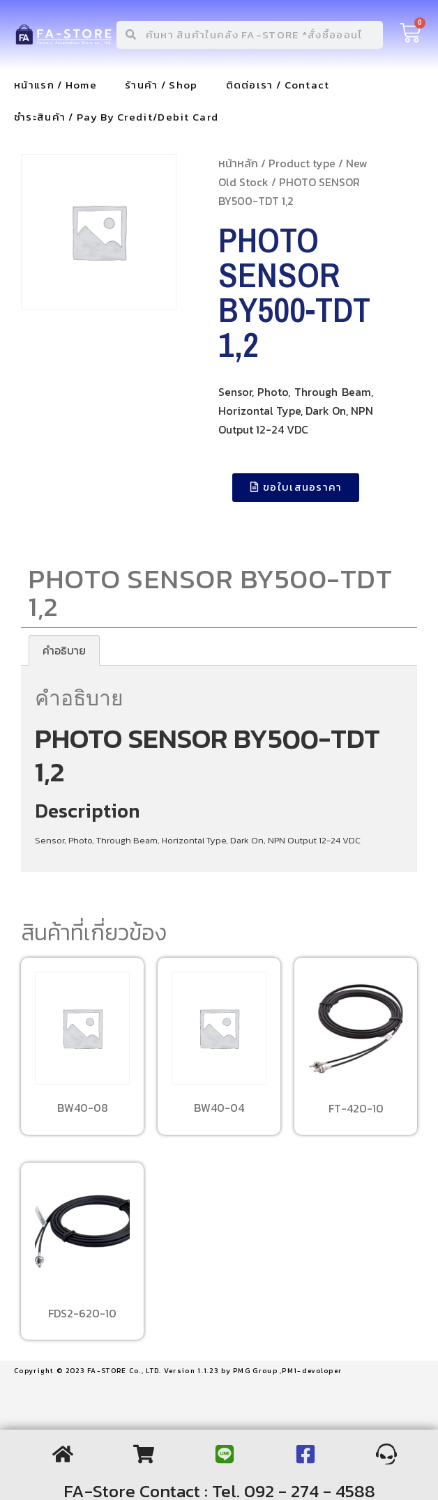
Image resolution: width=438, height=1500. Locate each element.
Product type (302, 163)
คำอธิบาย (64, 650)
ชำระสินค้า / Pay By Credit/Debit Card (116, 117)
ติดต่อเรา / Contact (278, 85)
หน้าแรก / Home (55, 85)
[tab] (64, 650)
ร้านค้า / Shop (161, 85)
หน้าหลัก (238, 163)
